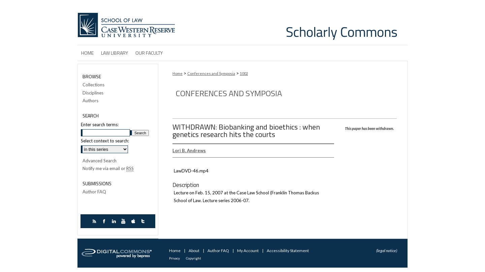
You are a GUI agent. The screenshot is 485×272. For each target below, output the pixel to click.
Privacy (175, 258)
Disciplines (93, 93)
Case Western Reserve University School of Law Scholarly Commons (292, 22)
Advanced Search (100, 160)
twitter (144, 221)
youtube (124, 221)
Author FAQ (94, 191)
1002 (244, 73)
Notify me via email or (108, 168)
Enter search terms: (100, 124)
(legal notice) (386, 250)
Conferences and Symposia (211, 73)
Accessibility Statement (288, 250)
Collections (93, 84)
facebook (104, 221)
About (194, 250)
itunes (134, 221)
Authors (90, 100)
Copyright (193, 258)
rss (95, 221)
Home (177, 73)
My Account (248, 250)
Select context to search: (105, 140)
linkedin (114, 221)
